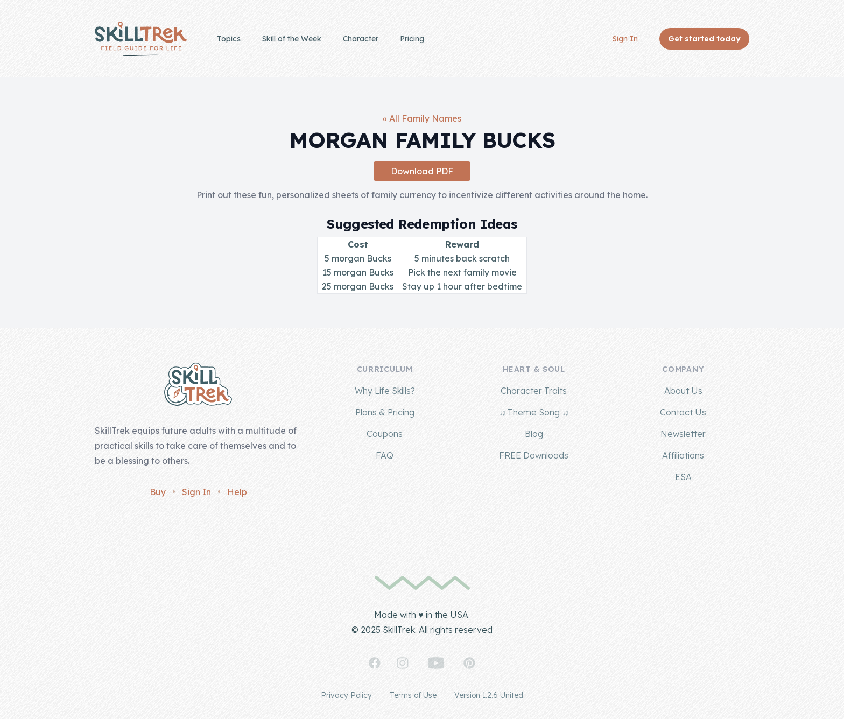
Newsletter (683, 433)
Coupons (385, 433)
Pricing (412, 39)
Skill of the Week (291, 39)
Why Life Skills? (385, 390)
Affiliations (683, 455)
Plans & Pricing (384, 412)
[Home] (141, 39)
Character (360, 39)
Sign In (625, 39)
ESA (683, 476)
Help (237, 492)
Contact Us (683, 412)
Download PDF (422, 171)
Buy (158, 492)
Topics (229, 39)
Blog (534, 433)
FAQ (384, 455)
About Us (683, 390)
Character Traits (534, 390)
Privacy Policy (346, 695)
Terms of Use (413, 695)
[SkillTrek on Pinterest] (469, 663)
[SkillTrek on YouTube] (436, 663)
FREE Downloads (533, 455)
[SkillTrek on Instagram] (402, 663)
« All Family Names (422, 118)
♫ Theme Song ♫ (533, 412)
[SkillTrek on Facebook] (374, 663)
